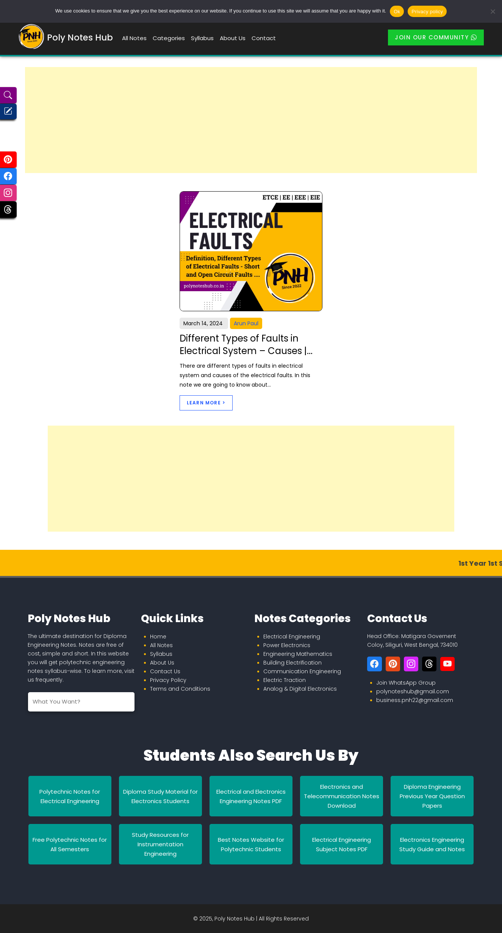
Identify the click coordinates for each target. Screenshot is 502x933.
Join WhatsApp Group (406, 682)
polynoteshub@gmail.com (412, 691)
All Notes (134, 38)
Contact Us (165, 671)
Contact (264, 38)
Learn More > (206, 402)
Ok (397, 11)
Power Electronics (286, 645)
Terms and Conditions (180, 689)
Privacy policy (427, 11)
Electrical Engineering (291, 636)
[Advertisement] (251, 120)
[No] (492, 11)
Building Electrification (292, 662)
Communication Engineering (302, 671)
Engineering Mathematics (297, 654)
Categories (169, 38)
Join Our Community (436, 37)
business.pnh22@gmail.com (414, 700)
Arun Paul (246, 323)
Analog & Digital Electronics (300, 689)
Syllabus (202, 38)
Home (158, 636)
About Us (233, 38)
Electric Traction (284, 680)
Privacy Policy (168, 680)
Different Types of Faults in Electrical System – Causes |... (246, 344)
